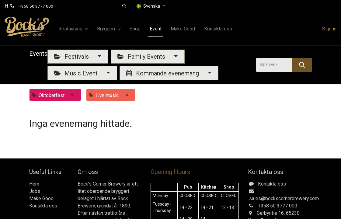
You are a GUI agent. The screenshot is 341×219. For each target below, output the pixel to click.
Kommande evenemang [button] (163, 73)
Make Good (41, 198)
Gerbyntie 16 (270, 213)
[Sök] (302, 65)
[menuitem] (135, 28)
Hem (34, 184)
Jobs (34, 191)
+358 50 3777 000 (36, 6)
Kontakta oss (43, 206)
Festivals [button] (72, 56)
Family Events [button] (142, 56)
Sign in (329, 29)
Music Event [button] (76, 73)
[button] (124, 6)
